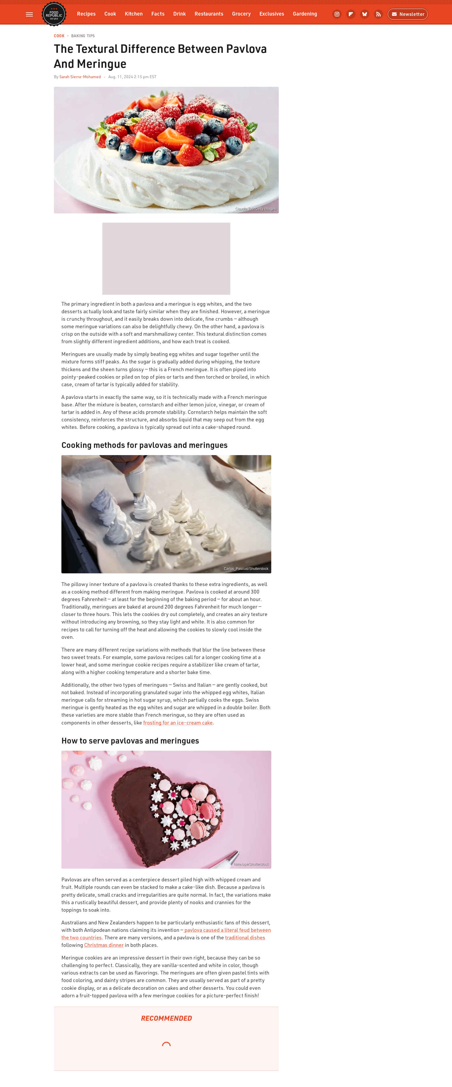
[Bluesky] (364, 14)
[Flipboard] (350, 14)
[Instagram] (337, 14)
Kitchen (134, 13)
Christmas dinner (104, 945)
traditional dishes (245, 937)
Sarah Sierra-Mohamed (80, 76)
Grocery (241, 13)
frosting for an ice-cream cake (178, 722)
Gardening (305, 13)
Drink (179, 13)
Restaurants (209, 13)
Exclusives (271, 13)
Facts (158, 13)
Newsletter (408, 14)
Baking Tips (83, 36)
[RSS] (378, 14)
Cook (110, 13)
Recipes (86, 13)
